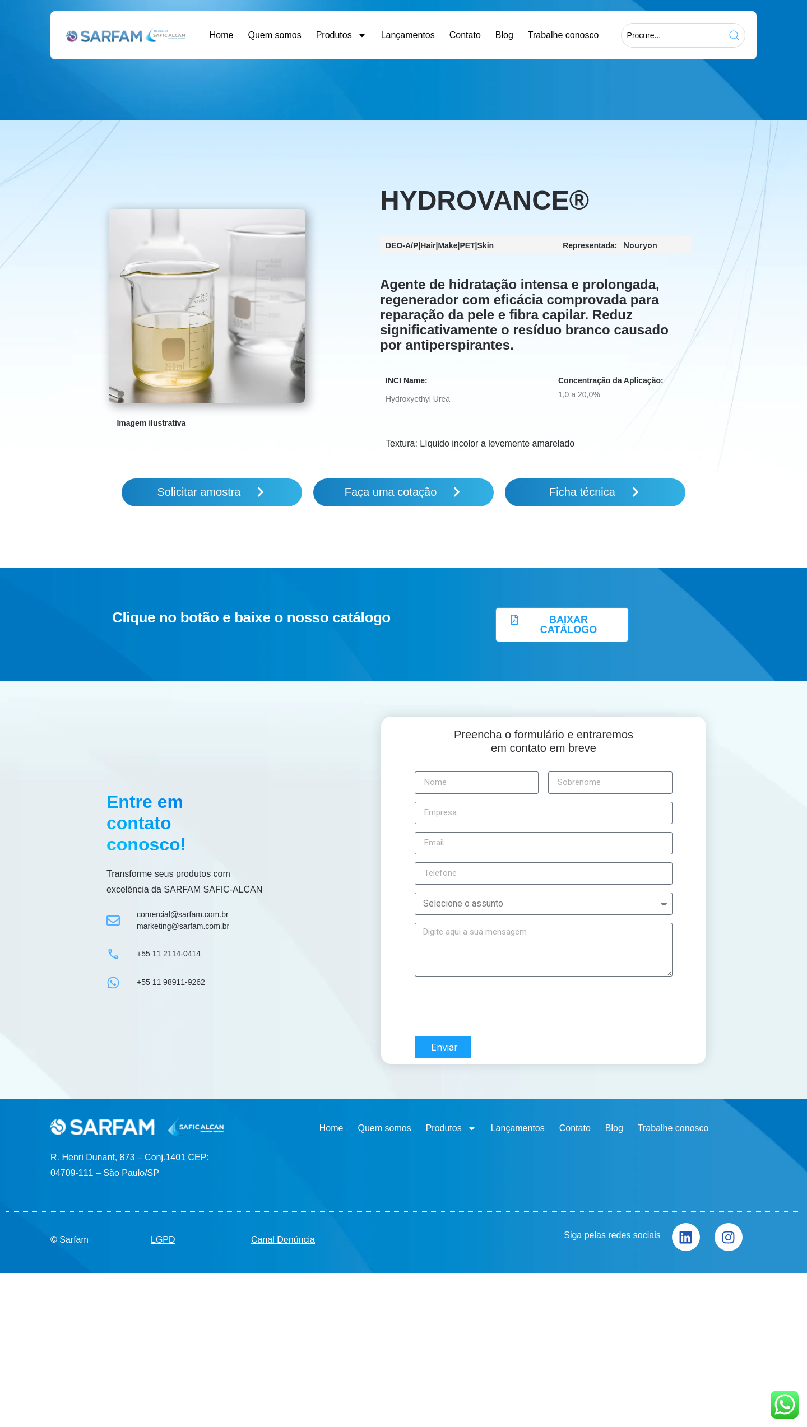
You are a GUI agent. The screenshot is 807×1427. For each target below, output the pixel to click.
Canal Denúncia (283, 1238)
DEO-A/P (402, 245)
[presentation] (500, 1004)
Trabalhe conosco (563, 35)
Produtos (341, 35)
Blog (504, 35)
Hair (427, 245)
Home (222, 35)
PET (467, 245)
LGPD (163, 1238)
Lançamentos (408, 35)
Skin (485, 245)
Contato (465, 35)
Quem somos (274, 35)
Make (447, 245)
